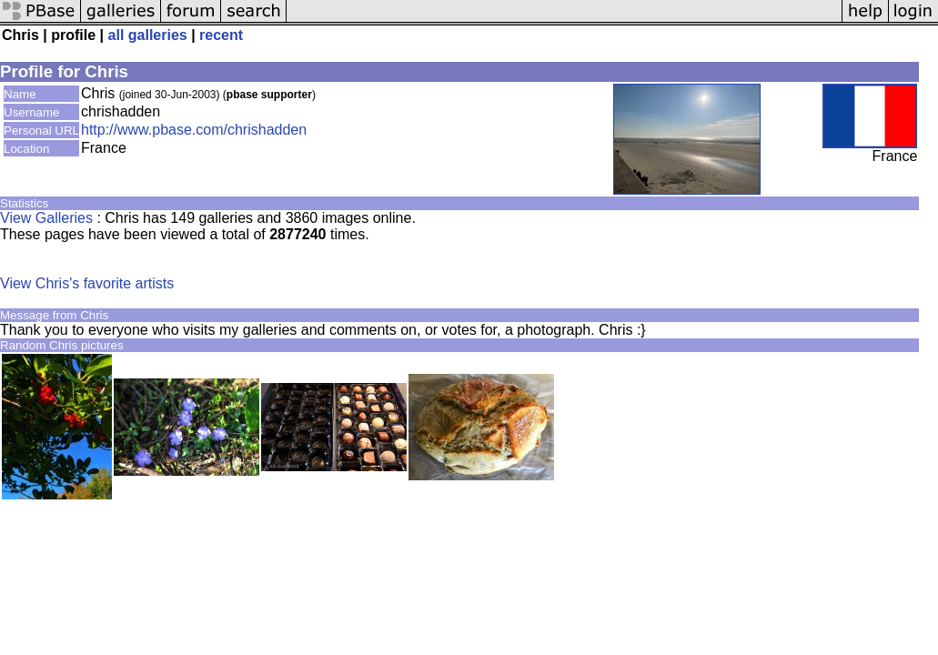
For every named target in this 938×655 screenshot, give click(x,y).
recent (221, 35)
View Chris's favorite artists (87, 283)
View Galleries (46, 218)
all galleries (147, 35)
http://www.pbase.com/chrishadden (194, 129)
